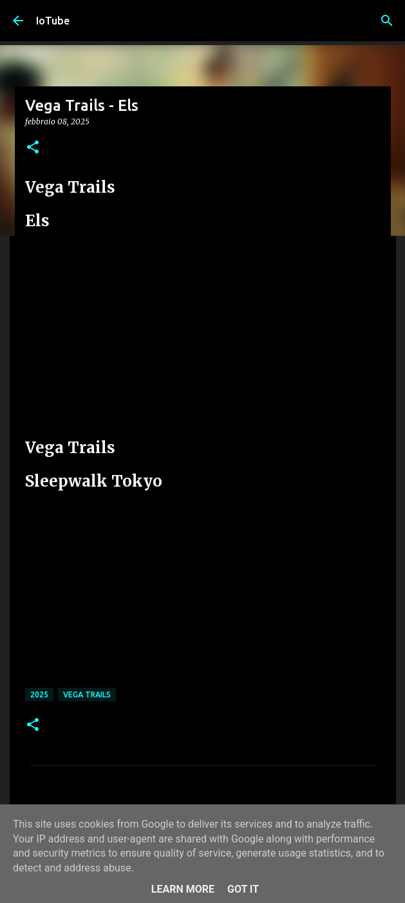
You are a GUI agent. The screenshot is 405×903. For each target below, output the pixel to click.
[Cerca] (387, 20)
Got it (243, 889)
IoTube (53, 20)
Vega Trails (87, 694)
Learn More (182, 889)
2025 (39, 694)
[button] (33, 148)
